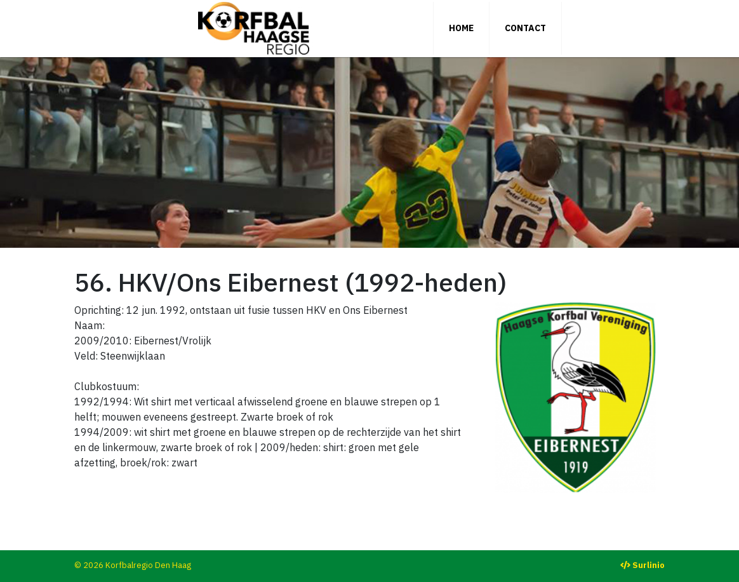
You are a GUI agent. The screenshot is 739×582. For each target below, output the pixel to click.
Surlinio (648, 565)
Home (461, 28)
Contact (525, 28)
